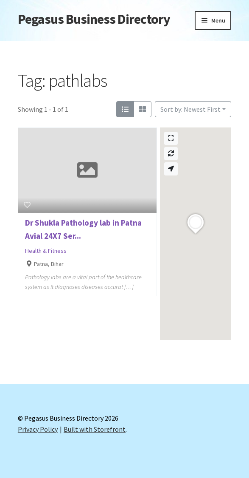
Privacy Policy (38, 429)
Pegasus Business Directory (94, 19)
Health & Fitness (46, 251)
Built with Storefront (95, 429)
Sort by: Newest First (190, 109)
